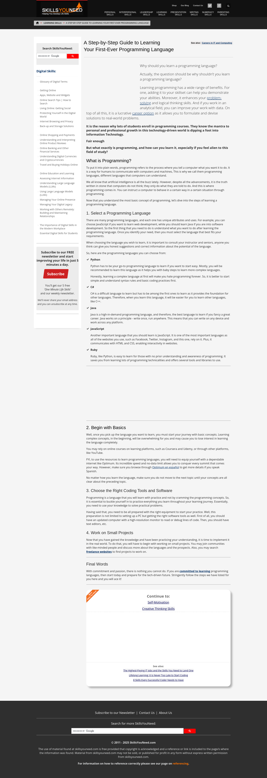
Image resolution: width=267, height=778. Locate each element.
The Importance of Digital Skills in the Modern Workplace (58, 226)
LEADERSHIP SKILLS (146, 13)
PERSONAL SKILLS (110, 13)
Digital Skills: (46, 71)
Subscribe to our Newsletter (115, 713)
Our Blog (185, 5)
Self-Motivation (158, 602)
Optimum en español (165, 467)
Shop (174, 5)
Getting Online (48, 90)
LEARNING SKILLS (161, 13)
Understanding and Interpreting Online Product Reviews (57, 141)
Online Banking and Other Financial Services (54, 149)
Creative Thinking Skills (158, 609)
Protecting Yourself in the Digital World (57, 114)
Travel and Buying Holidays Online (59, 164)
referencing (180, 763)
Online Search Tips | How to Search (55, 101)
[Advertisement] (111, 84)
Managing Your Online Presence (57, 199)
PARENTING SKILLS (223, 13)
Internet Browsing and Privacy (56, 121)
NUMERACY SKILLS (208, 13)
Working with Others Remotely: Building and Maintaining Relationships (57, 213)
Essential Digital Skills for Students (59, 233)
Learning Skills (52, 22)
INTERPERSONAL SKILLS (127, 13)
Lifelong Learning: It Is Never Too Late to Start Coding (158, 675)
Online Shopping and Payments (57, 135)
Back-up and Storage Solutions (57, 126)
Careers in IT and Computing (217, 43)
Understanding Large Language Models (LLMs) (57, 184)
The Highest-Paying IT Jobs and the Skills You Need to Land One (158, 670)
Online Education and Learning (57, 173)
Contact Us (198, 5)
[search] (51, 56)
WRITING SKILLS (194, 13)
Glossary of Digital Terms (53, 81)
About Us (165, 713)
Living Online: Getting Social (55, 108)
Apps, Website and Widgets (55, 95)
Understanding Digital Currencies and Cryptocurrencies (58, 158)
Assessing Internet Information (57, 178)
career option (143, 113)
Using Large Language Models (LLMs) (56, 193)
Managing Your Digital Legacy (56, 204)
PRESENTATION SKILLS (178, 13)
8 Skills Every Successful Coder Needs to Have (158, 680)
